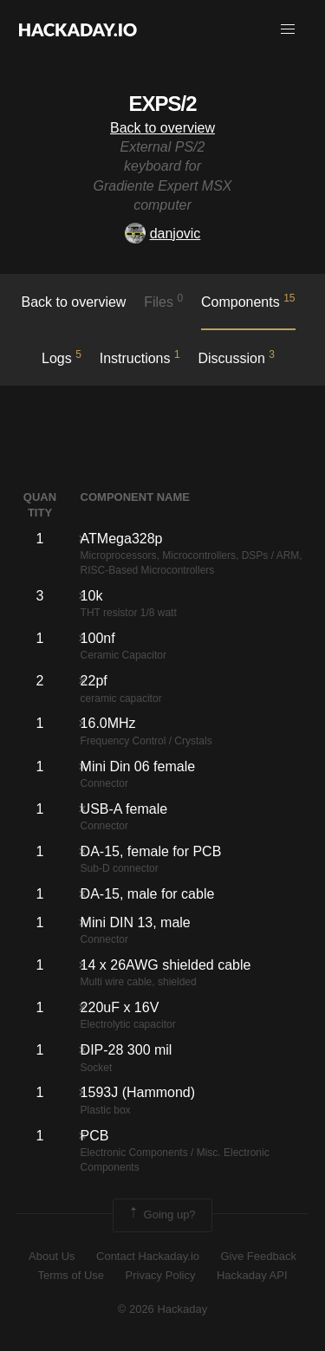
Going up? (161, 1214)
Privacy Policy (161, 1275)
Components (248, 300)
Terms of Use (70, 1275)
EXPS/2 (162, 103)
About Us (52, 1256)
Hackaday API (252, 1275)
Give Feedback (258, 1256)
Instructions (140, 357)
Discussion (236, 357)
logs (61, 357)
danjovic (163, 233)
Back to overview (162, 127)
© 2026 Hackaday (163, 1308)
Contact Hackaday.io (147, 1256)
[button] (287, 29)
